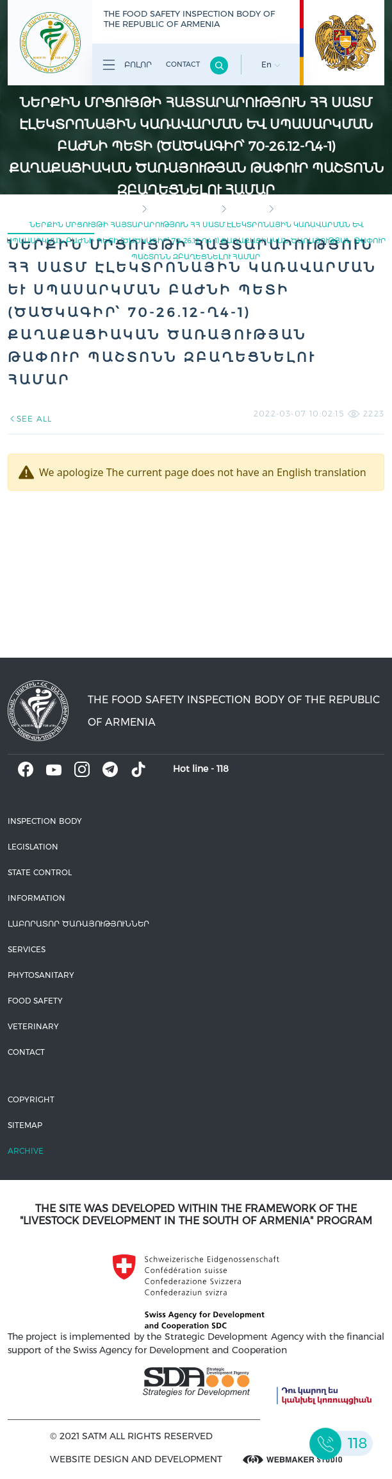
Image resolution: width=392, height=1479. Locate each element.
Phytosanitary (41, 975)
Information (36, 898)
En (271, 64)
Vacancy (247, 208)
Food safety (35, 1000)
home (126, 208)
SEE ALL (30, 418)
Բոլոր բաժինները (124, 67)
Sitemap (25, 1125)
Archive (26, 1151)
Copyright (31, 1099)
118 (222, 768)
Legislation (33, 846)
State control (40, 872)
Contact (183, 64)
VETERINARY (33, 1026)
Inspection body (184, 208)
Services (26, 949)
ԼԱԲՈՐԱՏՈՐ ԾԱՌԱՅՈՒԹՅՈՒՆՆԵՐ (78, 923)
